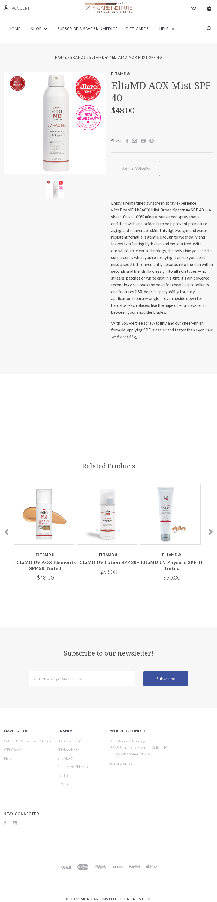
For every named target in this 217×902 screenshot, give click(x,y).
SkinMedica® (68, 749)
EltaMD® (120, 74)
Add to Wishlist (136, 168)
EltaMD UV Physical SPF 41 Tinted (172, 565)
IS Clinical (65, 775)
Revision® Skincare (73, 766)
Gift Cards (137, 29)
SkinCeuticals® (69, 741)
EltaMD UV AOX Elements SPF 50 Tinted (45, 565)
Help (166, 29)
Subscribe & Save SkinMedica (88, 29)
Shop (39, 29)
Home (14, 29)
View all (63, 783)
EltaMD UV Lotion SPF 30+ (108, 562)
